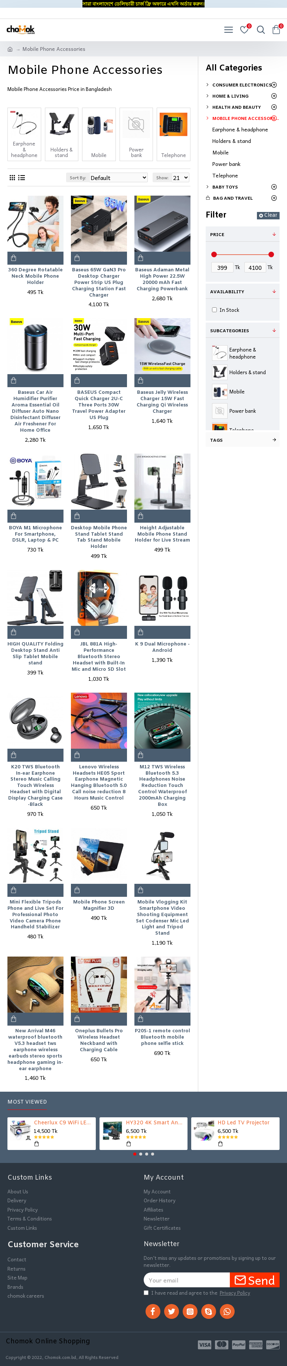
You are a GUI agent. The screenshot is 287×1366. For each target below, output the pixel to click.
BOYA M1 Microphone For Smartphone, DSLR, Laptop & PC (35, 534)
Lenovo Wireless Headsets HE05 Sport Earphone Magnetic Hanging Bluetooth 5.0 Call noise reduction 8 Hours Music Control (99, 782)
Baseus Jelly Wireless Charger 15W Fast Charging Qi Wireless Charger (162, 402)
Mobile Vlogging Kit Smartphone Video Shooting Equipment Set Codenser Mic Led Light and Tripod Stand (162, 918)
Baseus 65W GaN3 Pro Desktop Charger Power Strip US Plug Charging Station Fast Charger (99, 282)
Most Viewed (27, 1102)
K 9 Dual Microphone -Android (162, 647)
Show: (162, 177)
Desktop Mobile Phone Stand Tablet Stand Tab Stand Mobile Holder (99, 537)
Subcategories (229, 330)
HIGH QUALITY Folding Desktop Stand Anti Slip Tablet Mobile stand (35, 653)
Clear (270, 215)
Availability (227, 291)
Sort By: (78, 177)
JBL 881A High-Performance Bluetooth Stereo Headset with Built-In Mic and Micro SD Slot (99, 657)
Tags (216, 440)
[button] (134, 1154)
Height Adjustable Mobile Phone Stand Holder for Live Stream (162, 534)
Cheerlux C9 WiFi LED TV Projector (63, 1123)
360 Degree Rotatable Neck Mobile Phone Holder (35, 276)
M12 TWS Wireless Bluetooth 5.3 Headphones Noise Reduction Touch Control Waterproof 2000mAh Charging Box (162, 786)
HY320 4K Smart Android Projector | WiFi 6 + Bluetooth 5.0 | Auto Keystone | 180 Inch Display (155, 1123)
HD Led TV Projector (244, 1123)
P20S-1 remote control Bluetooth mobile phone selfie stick (162, 1037)
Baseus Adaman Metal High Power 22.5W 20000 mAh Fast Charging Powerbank (162, 279)
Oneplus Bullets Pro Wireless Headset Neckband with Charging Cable (99, 1040)
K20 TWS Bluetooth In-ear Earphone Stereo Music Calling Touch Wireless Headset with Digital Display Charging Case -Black (35, 786)
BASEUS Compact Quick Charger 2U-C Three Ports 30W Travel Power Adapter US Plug (98, 405)
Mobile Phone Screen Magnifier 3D (99, 905)
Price (217, 234)
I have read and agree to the (197, 1293)
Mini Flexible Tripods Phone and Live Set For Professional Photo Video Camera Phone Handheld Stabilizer (35, 915)
